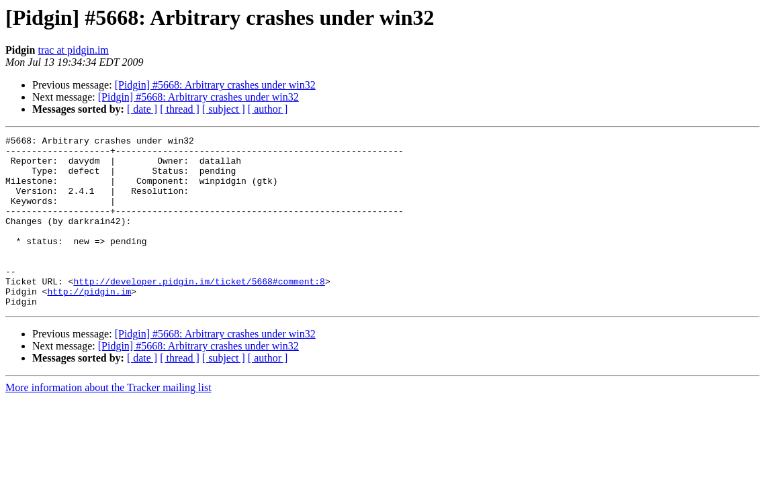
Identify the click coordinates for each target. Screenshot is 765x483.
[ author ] (268, 109)
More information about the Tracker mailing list (108, 421)
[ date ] (142, 109)
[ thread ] (179, 109)
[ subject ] (223, 109)
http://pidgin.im (89, 323)
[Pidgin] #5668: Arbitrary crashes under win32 (215, 85)
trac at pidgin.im (73, 50)
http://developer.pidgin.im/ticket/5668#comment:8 (198, 311)
